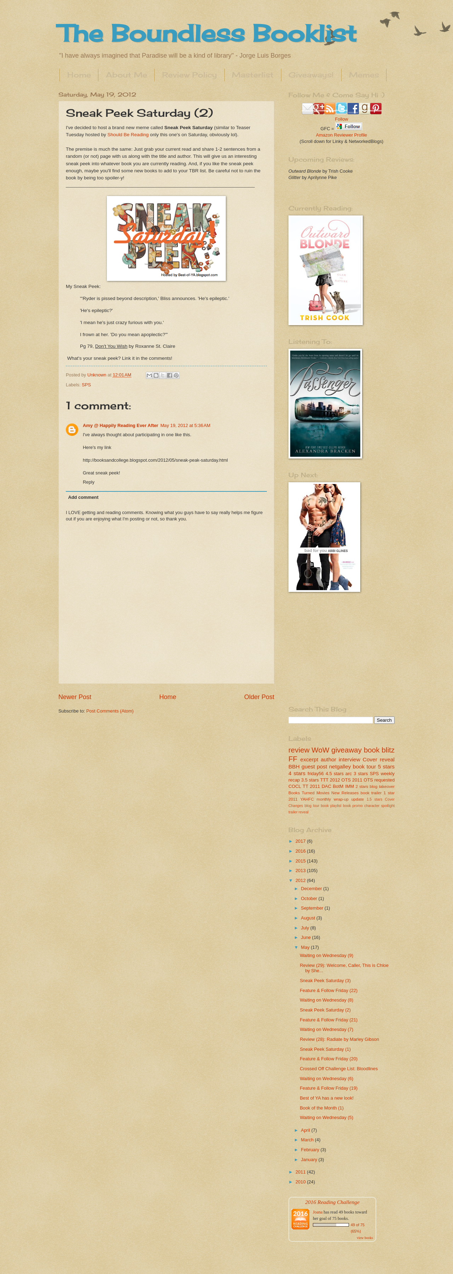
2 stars (362, 786)
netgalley (340, 766)
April (306, 1130)
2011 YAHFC (301, 799)
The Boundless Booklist (207, 33)
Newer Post (74, 697)
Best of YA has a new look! (327, 1098)
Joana (317, 1212)
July (305, 927)
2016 (301, 851)
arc (348, 773)
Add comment (83, 497)
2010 (301, 1181)
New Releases (345, 793)
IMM (349, 786)
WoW (320, 750)
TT (305, 786)
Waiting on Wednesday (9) (326, 955)
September (313, 908)
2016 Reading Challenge (332, 1202)
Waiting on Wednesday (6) (326, 1078)
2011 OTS (362, 780)
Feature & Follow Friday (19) (328, 1088)
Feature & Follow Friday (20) (328, 1058)
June (306, 937)
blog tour (312, 806)
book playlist (331, 806)
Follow (341, 119)
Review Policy (189, 74)
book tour (364, 766)
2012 (301, 880)
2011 (301, 1172)
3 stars (361, 773)
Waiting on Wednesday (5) (326, 1117)
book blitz (379, 750)
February (310, 1149)
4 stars (296, 773)
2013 (301, 870)
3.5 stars (310, 780)
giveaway (346, 750)
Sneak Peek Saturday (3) (325, 980)
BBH (294, 766)
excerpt (309, 759)
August (308, 918)
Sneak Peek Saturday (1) (325, 1049)
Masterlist (253, 74)
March (308, 1139)
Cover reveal (379, 759)
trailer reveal (298, 812)
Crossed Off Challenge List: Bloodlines (339, 1068)
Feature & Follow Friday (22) (328, 990)
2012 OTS (340, 780)
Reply (88, 482)
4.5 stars (335, 773)
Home (79, 74)
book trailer (371, 793)
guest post (314, 766)
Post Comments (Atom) (110, 711)
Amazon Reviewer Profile (341, 135)
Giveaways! (311, 74)
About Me (126, 74)
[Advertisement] (332, 648)
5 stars (386, 766)
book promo (353, 806)
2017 (301, 841)
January (309, 1159)
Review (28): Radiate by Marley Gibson (339, 1039)
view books (365, 1238)
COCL (294, 786)
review (299, 750)
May (306, 947)
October (309, 898)
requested (384, 780)
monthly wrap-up (333, 799)
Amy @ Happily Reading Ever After (120, 425)
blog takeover (382, 786)
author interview (340, 759)
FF (292, 759)
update (357, 799)
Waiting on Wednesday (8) (326, 1000)
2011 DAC (320, 786)
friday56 (316, 773)
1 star (389, 793)
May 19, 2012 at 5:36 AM (185, 425)
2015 (301, 861)
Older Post (259, 697)
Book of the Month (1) (322, 1108)
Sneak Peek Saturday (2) (325, 1010)
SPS (86, 384)
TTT (324, 780)
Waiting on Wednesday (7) (326, 1029)
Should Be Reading (127, 134)
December (312, 888)
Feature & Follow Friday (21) (328, 1019)
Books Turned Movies (308, 793)
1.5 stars (374, 799)
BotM (338, 786)
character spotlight (379, 806)
